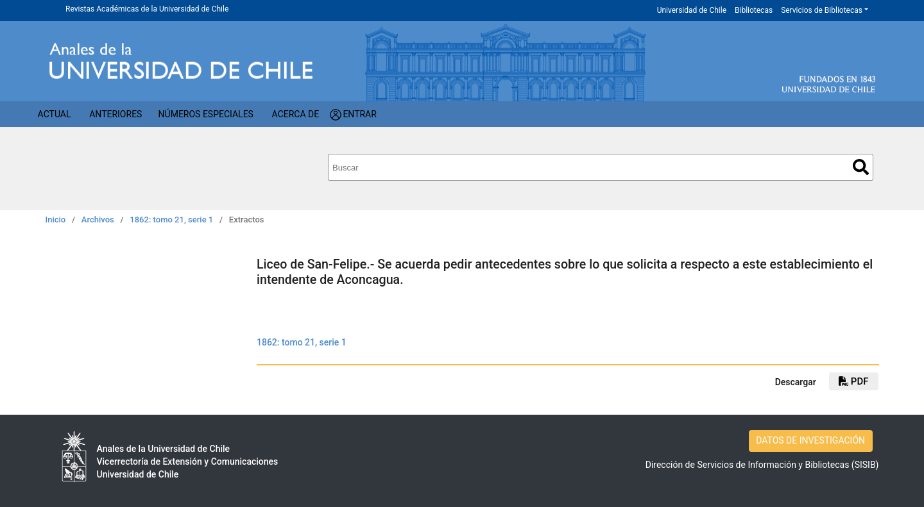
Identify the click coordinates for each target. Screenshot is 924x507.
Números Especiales (205, 114)
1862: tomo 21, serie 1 (171, 219)
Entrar (360, 114)
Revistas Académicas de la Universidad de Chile (146, 8)
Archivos (97, 219)
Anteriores (115, 114)
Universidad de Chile (691, 10)
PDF (853, 381)
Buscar (861, 167)
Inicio (56, 219)
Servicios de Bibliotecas (821, 10)
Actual (54, 114)
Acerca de (296, 114)
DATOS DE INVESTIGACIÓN (810, 440)
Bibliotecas (754, 10)
